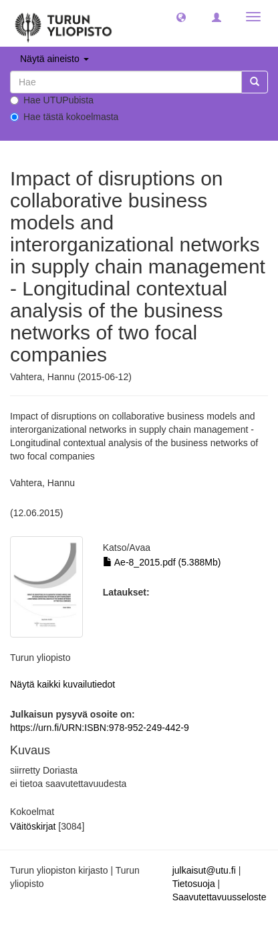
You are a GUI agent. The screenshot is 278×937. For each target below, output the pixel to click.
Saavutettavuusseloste (219, 897)
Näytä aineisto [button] (54, 58)
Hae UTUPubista (52, 100)
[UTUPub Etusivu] (63, 23)
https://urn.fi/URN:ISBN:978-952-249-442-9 (99, 727)
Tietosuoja (193, 883)
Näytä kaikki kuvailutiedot (62, 684)
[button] (181, 16)
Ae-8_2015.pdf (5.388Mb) (162, 562)
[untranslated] (126, 82)
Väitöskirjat (32, 826)
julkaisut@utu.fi (204, 870)
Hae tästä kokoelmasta (64, 116)
